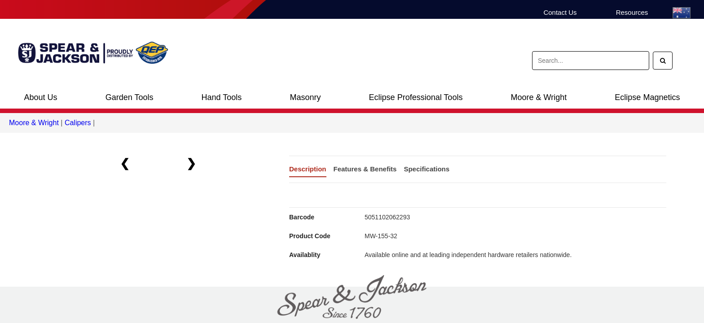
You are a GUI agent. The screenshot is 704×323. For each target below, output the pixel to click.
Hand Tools (222, 97)
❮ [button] (125, 163)
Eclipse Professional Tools (416, 97)
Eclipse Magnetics (647, 97)
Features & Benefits (365, 169)
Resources (632, 12)
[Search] (663, 61)
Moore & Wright (539, 97)
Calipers (78, 123)
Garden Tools (130, 97)
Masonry (305, 97)
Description (307, 169)
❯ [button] (191, 163)
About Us (40, 97)
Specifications (426, 169)
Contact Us (559, 12)
